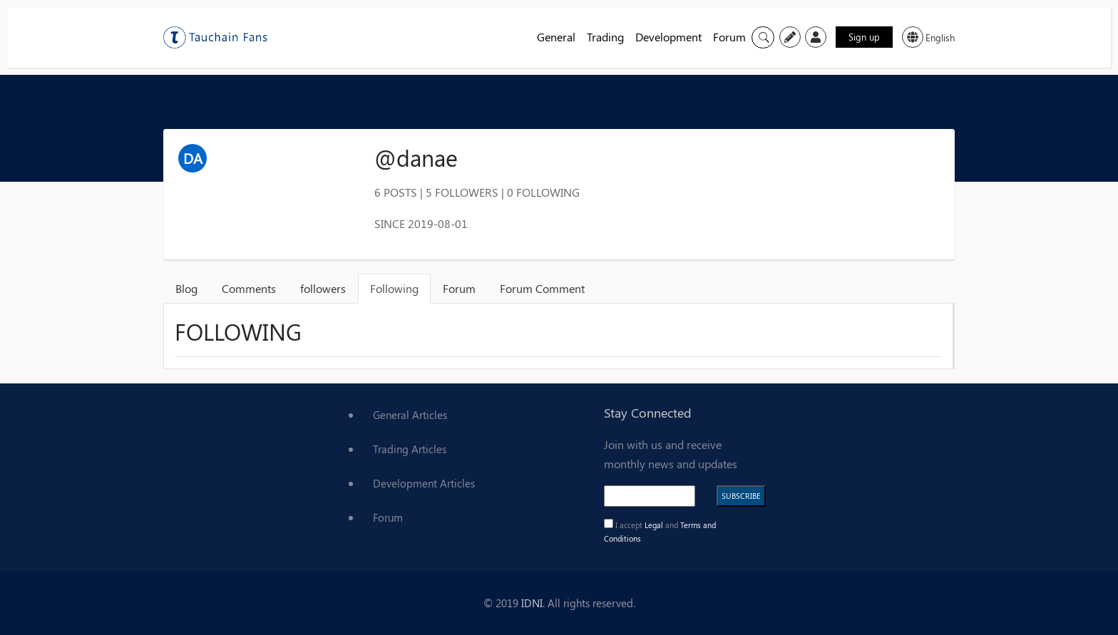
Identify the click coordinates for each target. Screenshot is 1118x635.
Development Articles (424, 483)
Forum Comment (542, 288)
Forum (729, 36)
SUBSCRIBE (741, 495)
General (556, 36)
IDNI (532, 603)
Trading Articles (409, 449)
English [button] (928, 37)
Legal (655, 525)
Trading (605, 36)
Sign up (864, 37)
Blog (186, 288)
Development (668, 36)
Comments (249, 288)
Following (394, 288)
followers (323, 288)
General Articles (410, 415)
